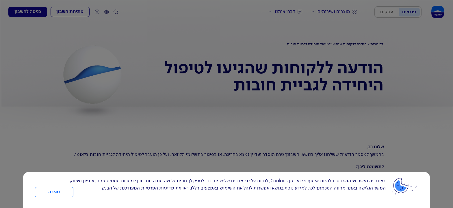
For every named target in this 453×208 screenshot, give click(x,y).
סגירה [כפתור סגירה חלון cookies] (54, 192)
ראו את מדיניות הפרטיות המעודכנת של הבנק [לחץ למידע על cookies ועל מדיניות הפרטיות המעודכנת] (145, 188)
